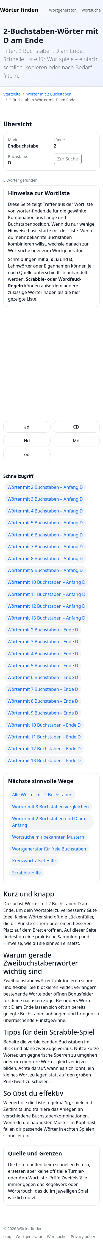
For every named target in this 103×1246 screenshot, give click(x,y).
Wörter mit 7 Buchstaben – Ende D (42, 689)
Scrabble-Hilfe (26, 873)
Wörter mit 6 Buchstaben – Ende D (42, 677)
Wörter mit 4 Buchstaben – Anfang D (45, 511)
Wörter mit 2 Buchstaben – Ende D (42, 630)
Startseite (12, 94)
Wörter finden (19, 9)
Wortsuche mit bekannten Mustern (48, 837)
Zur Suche (67, 159)
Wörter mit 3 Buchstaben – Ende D (42, 642)
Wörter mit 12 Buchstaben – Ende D (44, 749)
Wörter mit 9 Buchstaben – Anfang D (45, 570)
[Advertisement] (51, 365)
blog (7, 1236)
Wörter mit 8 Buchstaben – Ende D (42, 701)
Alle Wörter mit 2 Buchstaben (42, 795)
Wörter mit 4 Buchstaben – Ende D (42, 654)
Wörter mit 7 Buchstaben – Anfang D (45, 547)
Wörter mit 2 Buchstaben (48, 94)
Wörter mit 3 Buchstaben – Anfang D (45, 499)
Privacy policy (83, 1236)
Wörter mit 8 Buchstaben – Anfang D (45, 558)
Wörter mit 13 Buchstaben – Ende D (44, 760)
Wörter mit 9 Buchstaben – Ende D (42, 713)
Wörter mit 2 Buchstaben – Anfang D (45, 487)
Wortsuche (91, 10)
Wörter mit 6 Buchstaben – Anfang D (45, 535)
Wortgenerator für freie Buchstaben (49, 849)
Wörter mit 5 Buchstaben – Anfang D (45, 523)
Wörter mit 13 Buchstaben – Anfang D (46, 618)
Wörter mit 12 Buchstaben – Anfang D (46, 606)
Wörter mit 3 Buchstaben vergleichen (50, 807)
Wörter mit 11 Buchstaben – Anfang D (46, 594)
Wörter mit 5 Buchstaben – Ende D (42, 665)
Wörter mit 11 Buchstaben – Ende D (44, 737)
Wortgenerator (62, 10)
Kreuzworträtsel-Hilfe (34, 861)
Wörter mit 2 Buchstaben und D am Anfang (48, 822)
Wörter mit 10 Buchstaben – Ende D (44, 725)
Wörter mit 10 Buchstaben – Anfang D (46, 582)
